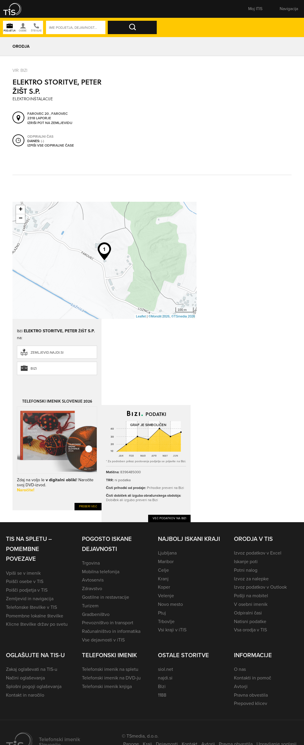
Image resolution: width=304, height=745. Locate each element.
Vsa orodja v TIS (250, 629)
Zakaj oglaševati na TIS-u (31, 669)
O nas (240, 669)
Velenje (166, 595)
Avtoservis (93, 579)
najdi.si (165, 677)
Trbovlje (166, 621)
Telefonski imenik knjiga (107, 686)
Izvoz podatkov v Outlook (260, 587)
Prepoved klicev (250, 703)
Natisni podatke (250, 621)
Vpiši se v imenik (23, 573)
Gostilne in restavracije (105, 597)
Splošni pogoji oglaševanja (33, 686)
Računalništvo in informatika (111, 631)
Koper (164, 587)
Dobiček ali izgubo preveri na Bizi (132, 499)
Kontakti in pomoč (252, 677)
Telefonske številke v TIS (31, 607)
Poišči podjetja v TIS (27, 590)
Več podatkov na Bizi (169, 518)
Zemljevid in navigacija (29, 598)
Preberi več (88, 506)
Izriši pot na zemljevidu (49, 123)
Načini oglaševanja (25, 677)
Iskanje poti (246, 561)
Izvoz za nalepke (251, 578)
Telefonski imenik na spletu (110, 669)
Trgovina (91, 563)
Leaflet (141, 316)
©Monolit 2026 (159, 316)
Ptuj (162, 612)
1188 (162, 695)
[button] (16, 9)
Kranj (163, 578)
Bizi (34, 368)
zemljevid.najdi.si (47, 352)
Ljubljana (167, 552)
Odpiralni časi (248, 612)
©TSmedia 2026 (183, 316)
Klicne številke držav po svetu (37, 624)
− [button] (21, 218)
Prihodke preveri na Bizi (165, 487)
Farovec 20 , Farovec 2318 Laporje (47, 116)
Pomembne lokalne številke (34, 615)
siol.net (165, 669)
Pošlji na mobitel (251, 595)
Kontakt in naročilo (25, 695)
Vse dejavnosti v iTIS (103, 639)
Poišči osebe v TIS (24, 581)
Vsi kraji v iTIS (172, 629)
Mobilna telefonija (100, 571)
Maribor (166, 561)
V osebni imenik (250, 604)
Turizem (90, 605)
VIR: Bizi (19, 70)
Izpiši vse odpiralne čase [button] (50, 145)
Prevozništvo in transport (107, 622)
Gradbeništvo (96, 614)
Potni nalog (245, 570)
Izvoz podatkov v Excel (257, 552)
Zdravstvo (92, 588)
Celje (163, 570)
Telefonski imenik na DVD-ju (111, 677)
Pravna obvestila (251, 695)
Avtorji (241, 686)
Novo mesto (170, 604)
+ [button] (21, 209)
